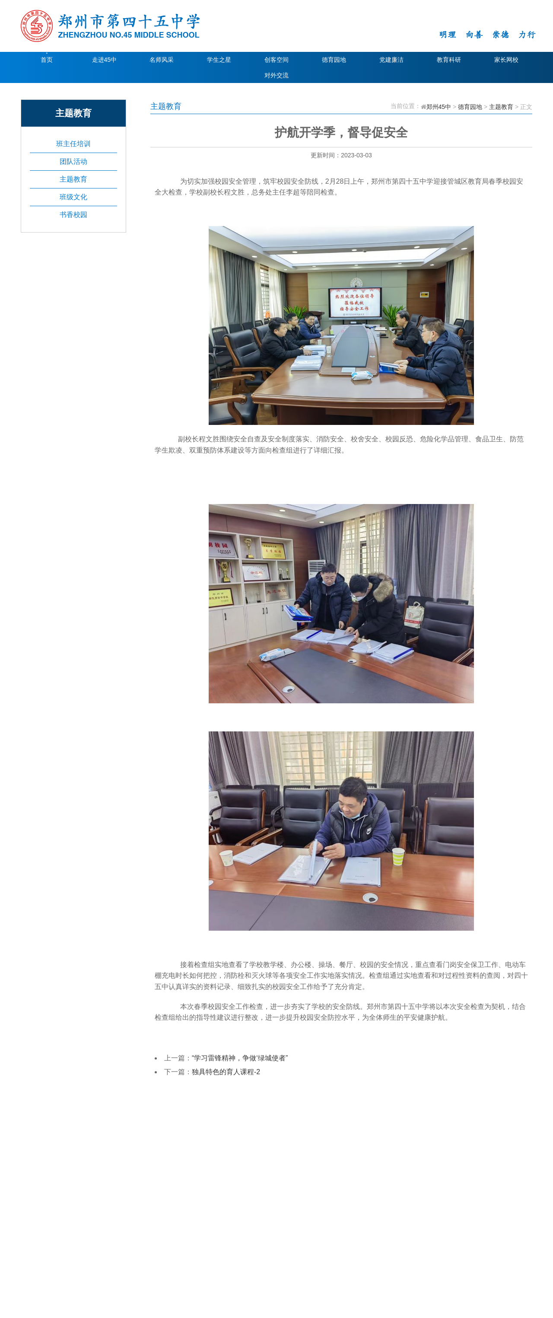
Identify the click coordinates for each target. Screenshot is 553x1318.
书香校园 (73, 214)
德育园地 (334, 59)
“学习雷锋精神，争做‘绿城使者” (240, 1058)
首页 (47, 59)
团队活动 (73, 161)
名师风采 (161, 59)
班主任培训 (73, 143)
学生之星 (219, 59)
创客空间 (276, 59)
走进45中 (104, 59)
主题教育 (73, 179)
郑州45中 (438, 106)
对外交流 (276, 75)
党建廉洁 (391, 59)
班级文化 (73, 197)
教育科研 (449, 59)
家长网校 (506, 59)
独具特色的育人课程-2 (226, 1071)
